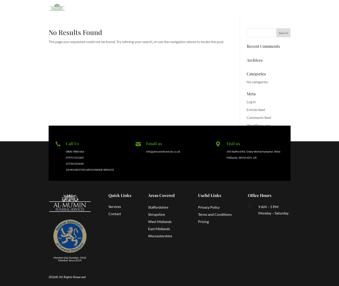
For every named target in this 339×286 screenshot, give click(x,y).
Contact (114, 214)
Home (173, 8)
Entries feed (256, 109)
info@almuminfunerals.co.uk (163, 151)
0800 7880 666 (75, 151)
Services (190, 8)
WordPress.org (258, 125)
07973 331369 (75, 157)
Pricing (262, 8)
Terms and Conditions (215, 214)
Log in (251, 102)
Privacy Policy (209, 207)
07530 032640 (75, 163)
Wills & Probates (239, 8)
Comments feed (259, 117)
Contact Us (282, 8)
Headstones (211, 8)
